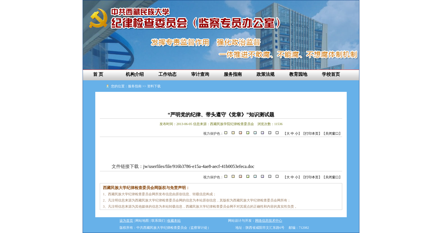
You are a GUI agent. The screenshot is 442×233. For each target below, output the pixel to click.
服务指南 (233, 74)
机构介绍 (135, 74)
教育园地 (298, 74)
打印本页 (312, 134)
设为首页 (126, 221)
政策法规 (266, 74)
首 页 (98, 74)
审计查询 (200, 74)
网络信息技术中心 (268, 221)
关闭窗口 (332, 134)
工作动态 (167, 74)
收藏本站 (174, 221)
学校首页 (331, 74)
